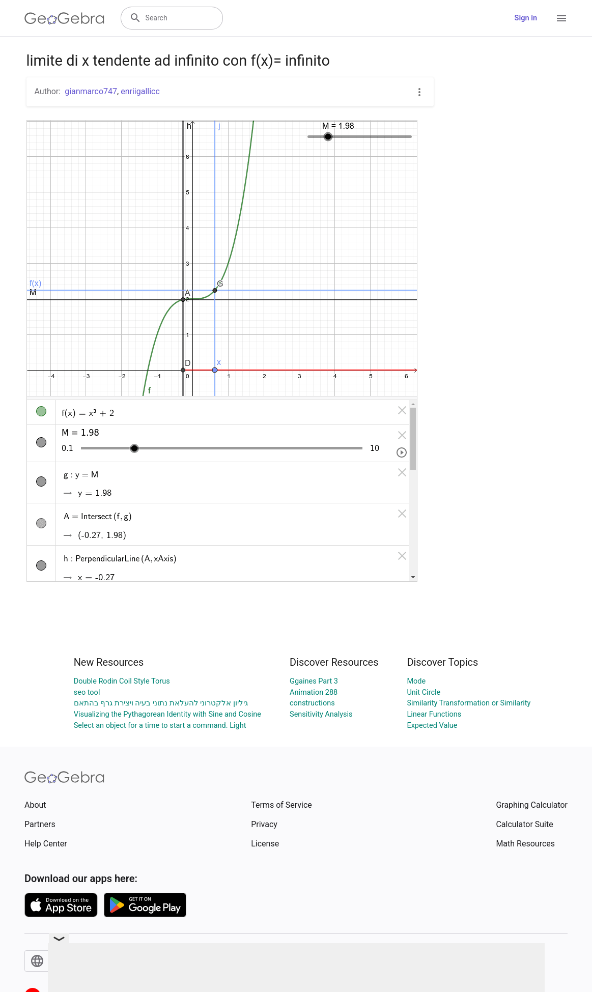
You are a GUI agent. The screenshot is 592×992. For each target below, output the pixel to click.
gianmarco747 (91, 91)
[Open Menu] (561, 18)
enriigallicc (140, 91)
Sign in (526, 18)
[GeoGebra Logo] (64, 18)
